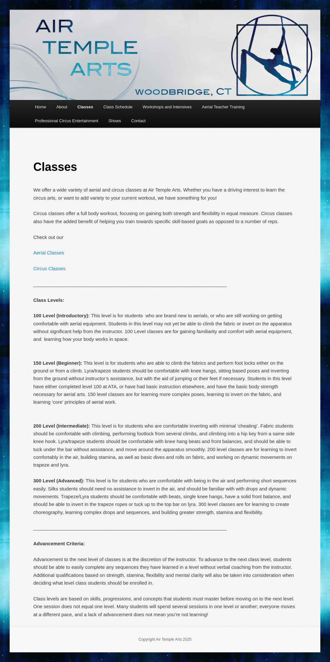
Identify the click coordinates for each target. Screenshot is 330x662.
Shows (114, 120)
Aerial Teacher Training (223, 106)
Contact (138, 120)
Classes (85, 106)
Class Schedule (117, 106)
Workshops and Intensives (167, 106)
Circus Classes (49, 268)
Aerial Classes (48, 252)
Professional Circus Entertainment (66, 120)
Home (40, 106)
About (61, 106)
